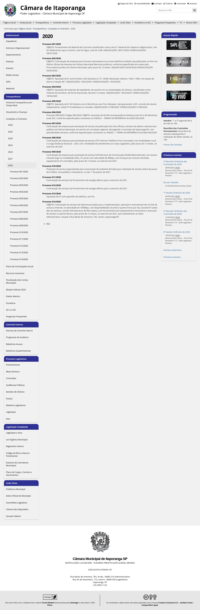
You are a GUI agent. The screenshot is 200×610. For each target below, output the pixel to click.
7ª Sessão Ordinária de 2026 (176, 192)
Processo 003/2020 (51, 75)
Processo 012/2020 (51, 185)
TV (181, 22)
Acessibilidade (143, 3)
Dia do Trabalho (171, 182)
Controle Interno (61, 22)
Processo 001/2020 (51, 44)
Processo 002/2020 (51, 58)
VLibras (169, 3)
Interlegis (74, 602)
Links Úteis (125, 22)
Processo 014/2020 (51, 201)
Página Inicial (9, 22)
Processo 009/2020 (51, 151)
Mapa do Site (126, 3)
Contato (158, 3)
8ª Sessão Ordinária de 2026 (176, 231)
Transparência (42, 22)
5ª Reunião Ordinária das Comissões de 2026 (175, 163)
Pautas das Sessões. (172, 144)
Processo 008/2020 (51, 137)
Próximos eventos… (172, 257)
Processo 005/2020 (51, 101)
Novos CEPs (191, 22)
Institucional (25, 22)
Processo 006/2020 (51, 112)
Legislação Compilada (106, 22)
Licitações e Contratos (58, 28)
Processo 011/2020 (51, 177)
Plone (49, 605)
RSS (48, 223)
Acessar (193, 3)
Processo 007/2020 (51, 123)
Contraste (181, 3)
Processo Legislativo (82, 22)
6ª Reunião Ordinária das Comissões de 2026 (175, 212)
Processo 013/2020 (51, 193)
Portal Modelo (48, 602)
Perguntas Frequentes (165, 22)
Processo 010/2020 (51, 166)
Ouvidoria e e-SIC (142, 22)
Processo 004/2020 (51, 86)
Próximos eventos (172, 155)
